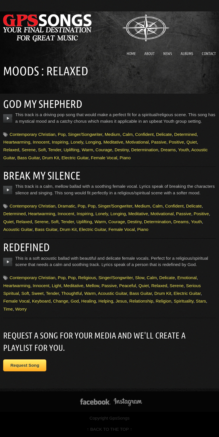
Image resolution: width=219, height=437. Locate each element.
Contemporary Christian (32, 134)
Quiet (191, 142)
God (75, 301)
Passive (158, 142)
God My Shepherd (42, 104)
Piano (125, 157)
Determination (144, 149)
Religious (87, 277)
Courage (103, 149)
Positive (176, 142)
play (8, 118)
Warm (87, 149)
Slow (139, 277)
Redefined (26, 247)
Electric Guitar (75, 157)
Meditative (113, 142)
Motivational (137, 142)
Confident (144, 134)
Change (60, 301)
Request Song (24, 365)
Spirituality (184, 301)
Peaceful (127, 285)
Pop (61, 134)
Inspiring (60, 142)
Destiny (122, 149)
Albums (187, 53)
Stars (201, 301)
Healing (88, 301)
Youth (183, 149)
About (149, 53)
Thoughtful (71, 293)
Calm (128, 134)
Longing (93, 142)
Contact (209, 53)
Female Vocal (104, 157)
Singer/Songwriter (85, 134)
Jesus (121, 301)
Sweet (37, 293)
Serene (29, 149)
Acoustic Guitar (17, 229)
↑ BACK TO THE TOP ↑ (109, 429)
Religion (163, 301)
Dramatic (66, 206)
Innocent (41, 142)
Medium (112, 134)
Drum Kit (50, 157)
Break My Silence (41, 176)
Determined (185, 134)
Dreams (168, 149)
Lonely (77, 142)
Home (131, 53)
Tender (54, 149)
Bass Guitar (28, 157)
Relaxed (11, 149)
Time (8, 309)
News (167, 53)
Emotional (187, 277)
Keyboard (41, 301)
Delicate (164, 134)
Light (56, 285)
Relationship (141, 301)
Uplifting (71, 149)
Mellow (92, 285)
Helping (105, 301)
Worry (21, 309)
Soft (42, 149)
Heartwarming (16, 142)
